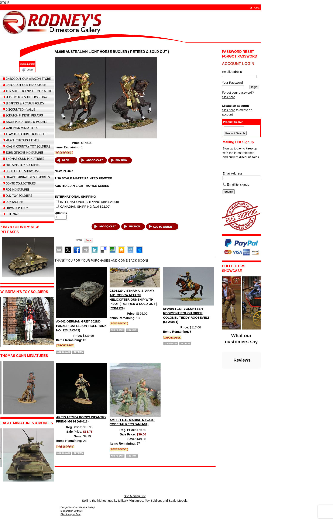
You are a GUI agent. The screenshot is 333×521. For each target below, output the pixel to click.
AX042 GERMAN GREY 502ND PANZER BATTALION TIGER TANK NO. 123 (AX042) (81, 326)
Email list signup (238, 184)
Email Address (233, 173)
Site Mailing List (135, 496)
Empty (30, 70)
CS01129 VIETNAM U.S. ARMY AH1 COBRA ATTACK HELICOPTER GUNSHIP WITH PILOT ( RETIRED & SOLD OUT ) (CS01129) (133, 299)
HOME (256, 7)
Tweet (79, 239)
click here (228, 97)
